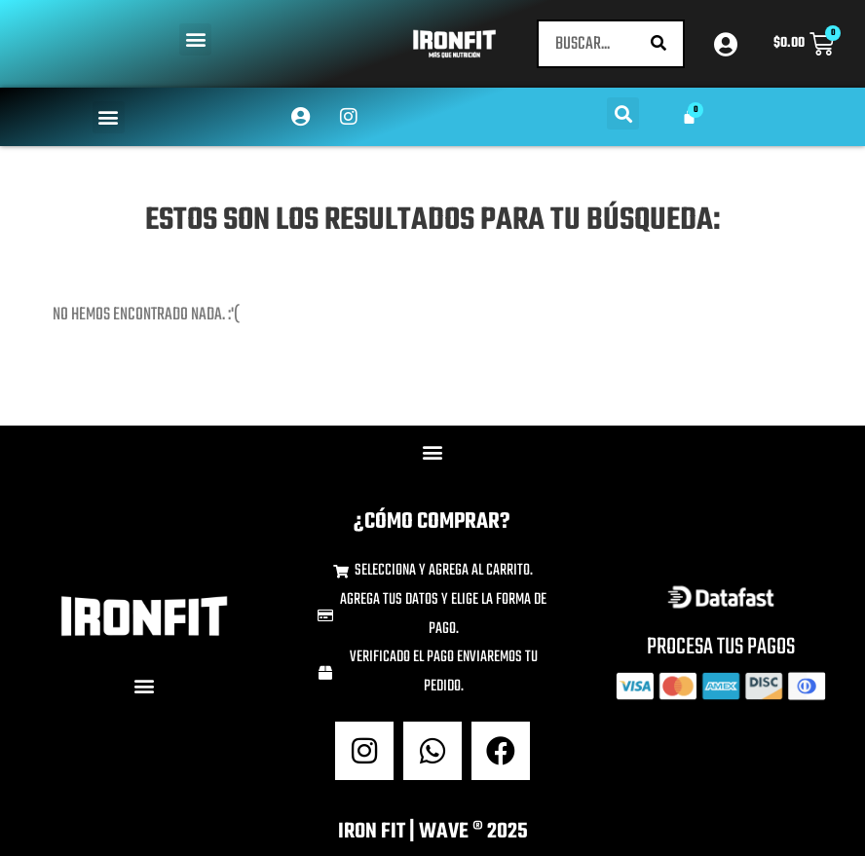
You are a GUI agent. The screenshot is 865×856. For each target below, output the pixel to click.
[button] (195, 39)
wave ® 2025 (473, 831)
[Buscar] (658, 43)
